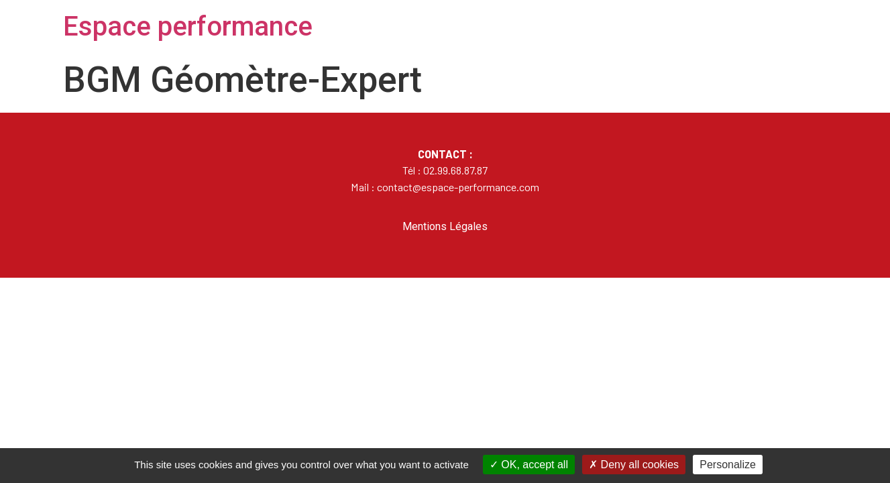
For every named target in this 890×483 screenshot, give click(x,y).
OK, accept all (529, 464)
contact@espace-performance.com (458, 186)
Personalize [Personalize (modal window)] (728, 464)
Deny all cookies (634, 464)
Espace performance (188, 26)
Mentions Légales (445, 226)
